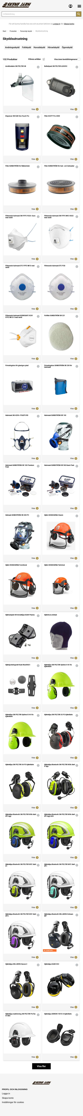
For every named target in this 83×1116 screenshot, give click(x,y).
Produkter (13, 31)
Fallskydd (26, 47)
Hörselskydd (53, 47)
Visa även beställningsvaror (67, 59)
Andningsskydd (12, 47)
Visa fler (41, 1066)
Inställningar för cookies (13, 1102)
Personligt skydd (26, 31)
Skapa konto (8, 1098)
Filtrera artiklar (36, 59)
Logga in (6, 1093)
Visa (35, 109)
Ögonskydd (67, 47)
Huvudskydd (39, 47)
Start (4, 31)
